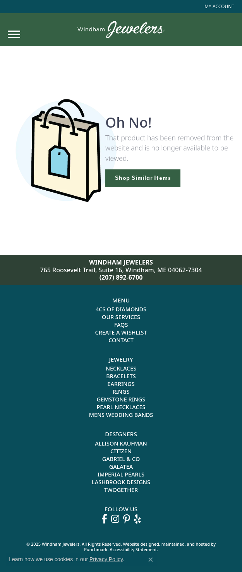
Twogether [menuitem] (121, 489)
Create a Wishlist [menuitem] (121, 332)
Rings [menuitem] (121, 391)
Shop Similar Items (143, 178)
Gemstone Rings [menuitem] (121, 399)
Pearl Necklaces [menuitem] (120, 407)
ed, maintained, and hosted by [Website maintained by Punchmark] (185, 544)
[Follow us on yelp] (137, 519)
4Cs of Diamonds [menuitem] (121, 309)
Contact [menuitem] (121, 340)
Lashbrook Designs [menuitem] (121, 482)
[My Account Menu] (219, 6)
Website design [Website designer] (138, 544)
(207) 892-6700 (121, 277)
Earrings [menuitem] (120, 384)
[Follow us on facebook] (104, 519)
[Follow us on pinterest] (126, 519)
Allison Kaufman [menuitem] (121, 443)
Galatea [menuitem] (121, 466)
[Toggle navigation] (14, 34)
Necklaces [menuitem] (121, 368)
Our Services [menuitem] (121, 317)
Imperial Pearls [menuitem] (121, 474)
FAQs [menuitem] (121, 324)
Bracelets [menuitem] (121, 376)
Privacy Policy (106, 559)
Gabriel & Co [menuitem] (121, 459)
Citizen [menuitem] (121, 451)
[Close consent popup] (150, 559)
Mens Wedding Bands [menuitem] (121, 414)
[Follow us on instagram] (115, 519)
